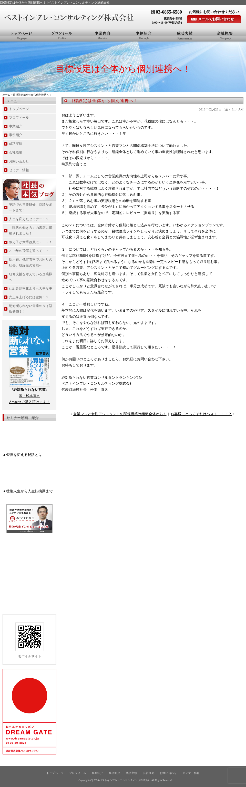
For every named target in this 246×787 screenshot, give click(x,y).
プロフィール (61, 35)
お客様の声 (184, 35)
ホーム (6, 94)
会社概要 (225, 35)
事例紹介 (143, 35)
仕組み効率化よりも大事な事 (30, 288)
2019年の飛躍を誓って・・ (29, 251)
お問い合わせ (19, 161)
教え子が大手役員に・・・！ (30, 242)
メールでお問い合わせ (216, 19)
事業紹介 (102, 35)
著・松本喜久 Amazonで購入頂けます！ (29, 396)
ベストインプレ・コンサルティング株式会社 (125, 780)
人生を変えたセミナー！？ (29, 219)
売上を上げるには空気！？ (29, 297)
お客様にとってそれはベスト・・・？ (201, 414)
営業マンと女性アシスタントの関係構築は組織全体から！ (120, 414)
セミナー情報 (19, 170)
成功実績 (15, 144)
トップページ (20, 35)
